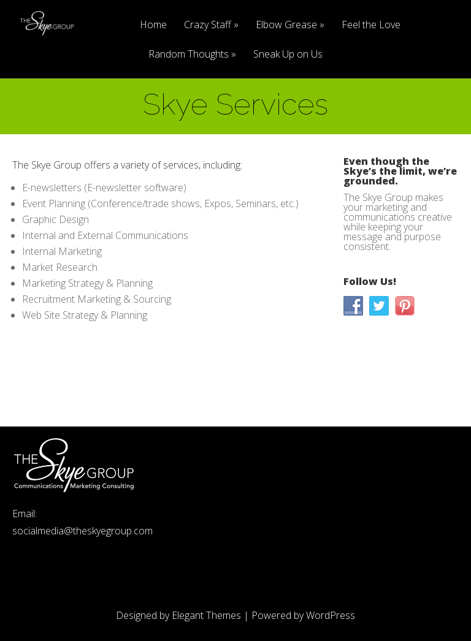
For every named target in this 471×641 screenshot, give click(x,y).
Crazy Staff (207, 25)
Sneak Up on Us (288, 55)
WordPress (330, 615)
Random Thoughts (188, 55)
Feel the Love (371, 25)
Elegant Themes (206, 615)
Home (153, 25)
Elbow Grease (286, 25)
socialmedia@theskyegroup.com (82, 530)
